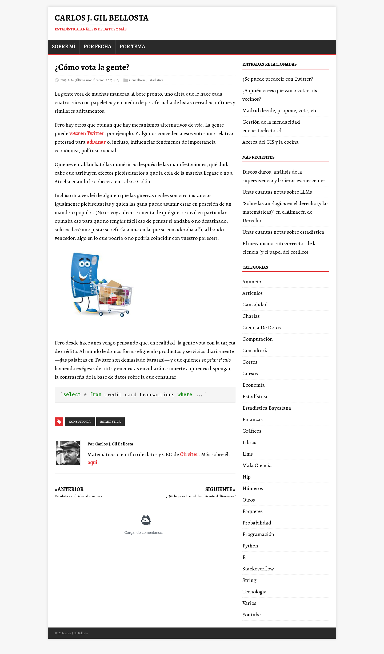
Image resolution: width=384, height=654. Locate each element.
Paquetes (252, 511)
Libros (249, 442)
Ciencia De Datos (261, 327)
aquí (92, 462)
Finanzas (252, 419)
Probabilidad (256, 522)
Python (250, 545)
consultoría (80, 422)
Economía (253, 385)
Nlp (246, 476)
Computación (257, 339)
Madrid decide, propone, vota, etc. (280, 110)
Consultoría (137, 79)
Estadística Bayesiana (266, 408)
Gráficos (251, 430)
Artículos (252, 293)
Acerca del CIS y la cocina (270, 142)
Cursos (250, 373)
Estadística (155, 79)
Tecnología (254, 591)
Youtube (251, 614)
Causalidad (255, 304)
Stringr (250, 580)
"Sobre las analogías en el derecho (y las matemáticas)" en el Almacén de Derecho (285, 212)
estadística (110, 422)
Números (252, 488)
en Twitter (86, 133)
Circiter (189, 454)
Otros (248, 499)
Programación (258, 534)
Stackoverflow (258, 568)
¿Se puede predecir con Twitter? (277, 79)
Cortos (249, 362)
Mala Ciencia (257, 465)
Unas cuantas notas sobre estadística (283, 232)
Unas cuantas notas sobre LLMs (277, 191)
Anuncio (251, 281)
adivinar (96, 142)
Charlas (251, 316)
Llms (247, 453)
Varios (249, 603)
